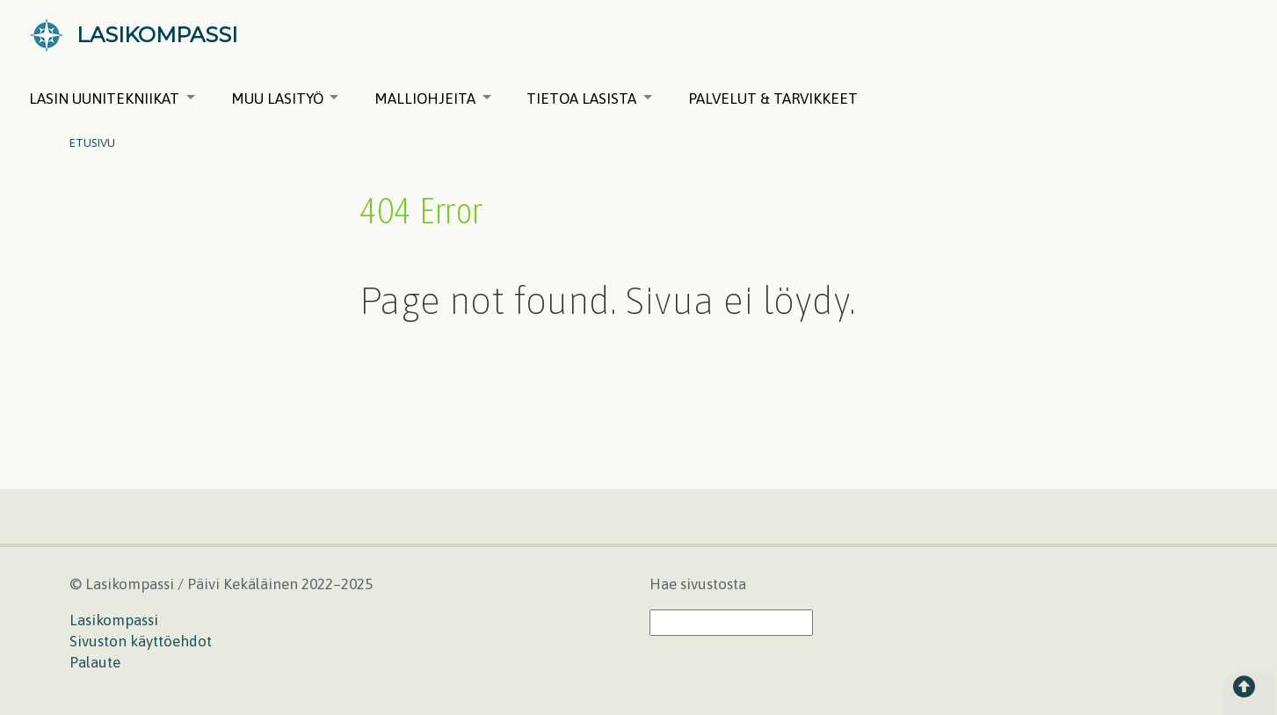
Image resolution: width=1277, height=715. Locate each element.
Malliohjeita (432, 98)
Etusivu (92, 142)
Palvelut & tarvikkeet (773, 98)
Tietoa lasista (589, 98)
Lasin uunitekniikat (112, 98)
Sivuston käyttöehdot (140, 641)
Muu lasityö (285, 98)
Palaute (94, 662)
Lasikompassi (113, 620)
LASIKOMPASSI (156, 34)
